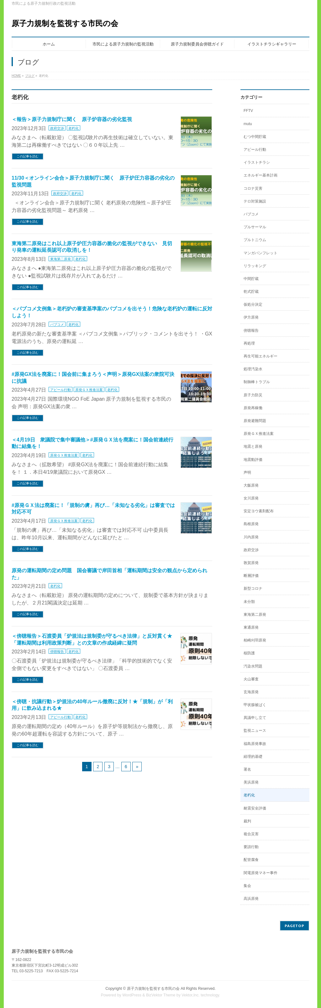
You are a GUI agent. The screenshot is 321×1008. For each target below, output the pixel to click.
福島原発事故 (255, 743)
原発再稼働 (253, 408)
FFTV (248, 110)
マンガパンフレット (260, 253)
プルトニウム (255, 240)
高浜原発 (251, 898)
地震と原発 (253, 446)
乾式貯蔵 (251, 291)
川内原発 (251, 537)
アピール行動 (60, 390)
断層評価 (251, 575)
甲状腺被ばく (255, 705)
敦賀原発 (251, 563)
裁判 (247, 821)
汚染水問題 (253, 666)
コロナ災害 (253, 188)
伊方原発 (251, 317)
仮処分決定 (253, 304)
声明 (247, 472)
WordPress (131, 995)
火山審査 (251, 679)
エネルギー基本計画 (260, 175)
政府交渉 (57, 128)
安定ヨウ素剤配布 (259, 511)
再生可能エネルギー (260, 356)
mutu (248, 124)
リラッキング (255, 266)
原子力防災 (253, 395)
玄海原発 (251, 692)
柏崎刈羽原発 (255, 640)
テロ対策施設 (255, 201)
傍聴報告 (57, 651)
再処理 (249, 343)
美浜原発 (251, 782)
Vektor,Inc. (191, 995)
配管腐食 (251, 860)
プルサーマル (255, 227)
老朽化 (73, 128)
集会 (247, 886)
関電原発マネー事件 (260, 873)
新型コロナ (253, 588)
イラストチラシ (257, 162)
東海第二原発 (60, 259)
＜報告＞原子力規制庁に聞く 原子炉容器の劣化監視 (72, 119)
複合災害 (251, 834)
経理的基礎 (253, 756)
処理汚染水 (253, 369)
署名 (247, 769)
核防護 (249, 653)
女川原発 (251, 498)
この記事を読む (28, 156)
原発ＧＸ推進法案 (89, 390)
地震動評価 (253, 459)
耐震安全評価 (255, 808)
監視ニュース (255, 730)
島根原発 (251, 524)
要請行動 (251, 847)
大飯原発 (251, 485)
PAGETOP (294, 926)
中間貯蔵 (251, 279)
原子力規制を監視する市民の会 (65, 23)
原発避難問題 (255, 421)
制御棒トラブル (257, 382)
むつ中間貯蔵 (255, 137)
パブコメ (57, 324)
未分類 (249, 601)
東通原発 (251, 627)
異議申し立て (255, 717)
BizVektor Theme (161, 995)
